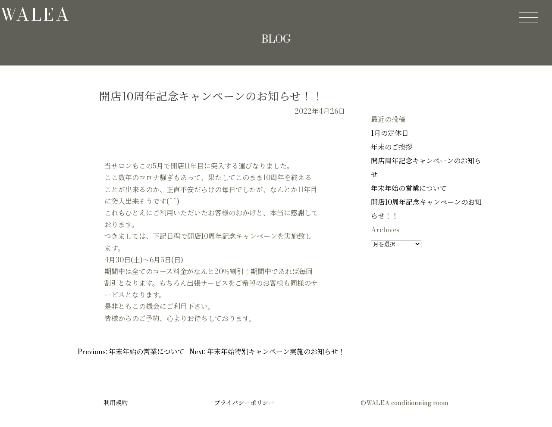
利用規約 (116, 403)
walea (35, 14)
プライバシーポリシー (244, 403)
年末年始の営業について (409, 188)
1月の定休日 (389, 133)
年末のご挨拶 (391, 147)
